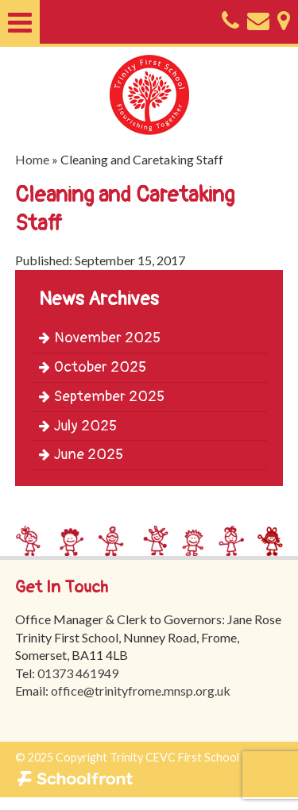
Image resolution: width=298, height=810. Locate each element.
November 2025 (100, 338)
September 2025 (101, 397)
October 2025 (92, 367)
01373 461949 (77, 673)
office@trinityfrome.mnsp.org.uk (140, 690)
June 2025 (81, 455)
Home (32, 159)
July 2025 (78, 426)
